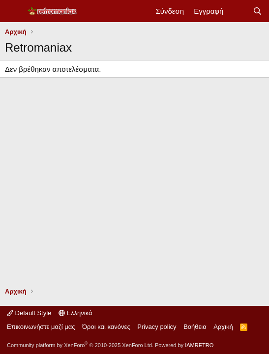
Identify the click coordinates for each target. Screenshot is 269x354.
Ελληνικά (75, 313)
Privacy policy (156, 326)
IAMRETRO (199, 345)
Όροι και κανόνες (106, 326)
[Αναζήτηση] (257, 11)
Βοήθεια (195, 326)
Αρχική (223, 326)
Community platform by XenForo (80, 345)
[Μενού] (13, 11)
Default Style (29, 313)
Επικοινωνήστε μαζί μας (41, 326)
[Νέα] (237, 11)
